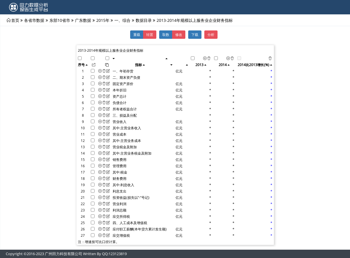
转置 (149, 34)
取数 (165, 34)
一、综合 (122, 20)
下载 (194, 34)
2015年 (102, 20)
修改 (178, 34)
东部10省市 (59, 20)
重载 (136, 34)
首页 (15, 20)
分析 (210, 34)
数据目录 (144, 20)
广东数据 (83, 20)
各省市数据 (34, 20)
